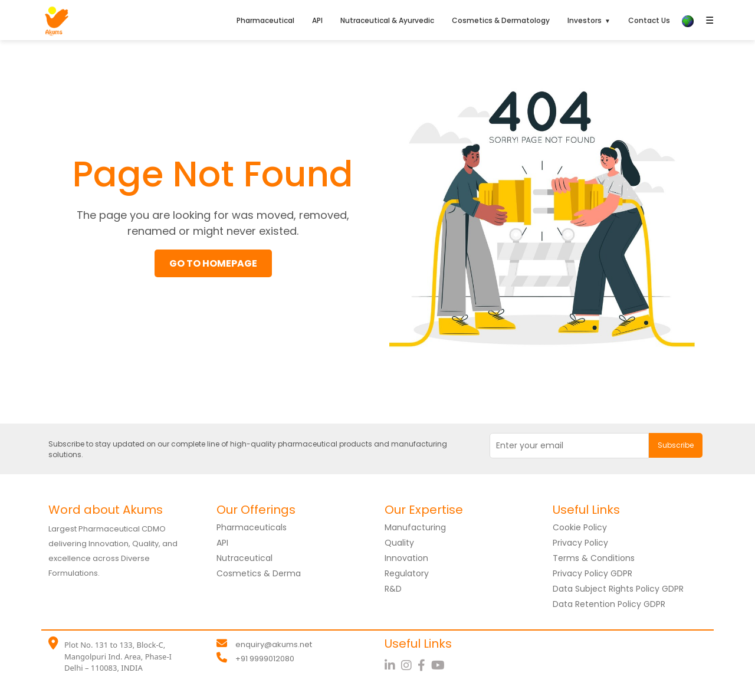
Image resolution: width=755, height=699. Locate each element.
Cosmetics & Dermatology (501, 20)
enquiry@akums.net (273, 644)
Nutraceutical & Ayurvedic (387, 20)
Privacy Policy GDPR (592, 573)
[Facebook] (424, 665)
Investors (584, 20)
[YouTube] (439, 665)
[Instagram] (409, 665)
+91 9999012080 (264, 658)
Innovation (406, 558)
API (317, 20)
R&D (393, 589)
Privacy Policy (580, 543)
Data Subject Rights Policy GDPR (618, 589)
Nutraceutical (244, 558)
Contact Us (649, 20)
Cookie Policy (580, 527)
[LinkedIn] (393, 665)
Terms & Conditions (594, 558)
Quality (399, 543)
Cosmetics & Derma (258, 573)
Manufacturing (415, 527)
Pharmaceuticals (251, 527)
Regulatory (407, 573)
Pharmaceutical (265, 20)
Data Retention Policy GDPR (609, 604)
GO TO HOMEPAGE (213, 263)
